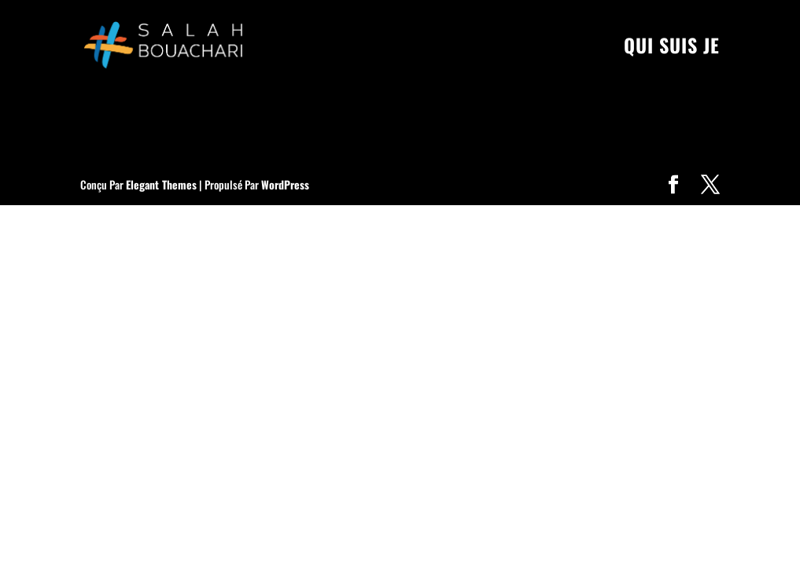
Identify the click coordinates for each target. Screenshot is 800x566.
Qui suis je (672, 49)
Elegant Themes (161, 184)
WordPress (285, 184)
